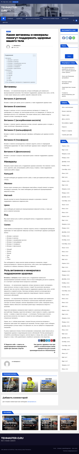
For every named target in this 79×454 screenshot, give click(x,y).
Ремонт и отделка (67, 131)
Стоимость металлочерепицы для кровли (68, 94)
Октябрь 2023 (66, 240)
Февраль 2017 (66, 365)
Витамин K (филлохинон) (14, 68)
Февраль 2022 (66, 318)
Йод (10, 78)
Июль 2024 (65, 208)
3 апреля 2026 (9, 425)
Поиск (64, 46)
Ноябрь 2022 (65, 283)
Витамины (8, 58)
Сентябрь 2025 (66, 169)
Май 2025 (65, 177)
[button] (73, 20)
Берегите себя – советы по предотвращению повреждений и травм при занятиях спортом (15, 346)
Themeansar (28, 449)
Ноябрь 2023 (65, 236)
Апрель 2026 (65, 146)
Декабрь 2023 (66, 232)
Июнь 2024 (65, 212)
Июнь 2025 (65, 173)
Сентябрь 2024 (66, 200)
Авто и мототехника (33, 18)
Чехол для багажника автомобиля (28, 423)
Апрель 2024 (65, 216)
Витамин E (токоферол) (14, 66)
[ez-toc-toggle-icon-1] (33, 55)
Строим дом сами (67, 134)
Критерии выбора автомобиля (47, 423)
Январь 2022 (65, 322)
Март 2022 (65, 314)
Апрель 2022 (65, 310)
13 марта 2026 (28, 425)
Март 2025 (65, 185)
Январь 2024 (65, 228)
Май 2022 (65, 306)
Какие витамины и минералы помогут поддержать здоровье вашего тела (28, 38)
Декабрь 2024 (66, 197)
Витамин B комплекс (13, 61)
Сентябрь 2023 (66, 244)
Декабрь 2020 (66, 326)
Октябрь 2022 (66, 287)
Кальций (10, 72)
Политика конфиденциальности (70, 450)
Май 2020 (65, 334)
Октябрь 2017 (66, 349)
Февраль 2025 (66, 189)
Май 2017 (64, 357)
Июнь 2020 (65, 330)
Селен (10, 80)
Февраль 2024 (66, 224)
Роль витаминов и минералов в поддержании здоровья (20, 82)
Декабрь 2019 (66, 337)
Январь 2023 (65, 275)
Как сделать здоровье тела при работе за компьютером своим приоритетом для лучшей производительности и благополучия (42, 348)
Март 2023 (65, 267)
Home (54, 448)
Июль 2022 (65, 298)
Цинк (10, 77)
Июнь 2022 (65, 302)
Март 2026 (65, 150)
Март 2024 (65, 220)
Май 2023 (65, 259)
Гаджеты (19, 18)
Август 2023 (65, 247)
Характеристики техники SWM (68, 423)
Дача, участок (66, 119)
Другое (5, 22)
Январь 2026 (65, 157)
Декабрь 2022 (66, 279)
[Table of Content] (34, 55)
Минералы (9, 70)
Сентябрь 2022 (66, 290)
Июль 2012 (65, 369)
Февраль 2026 (66, 153)
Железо (10, 73)
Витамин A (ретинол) (13, 60)
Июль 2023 (65, 251)
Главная (10, 18)
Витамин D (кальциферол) (15, 65)
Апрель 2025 (65, 181)
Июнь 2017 (65, 353)
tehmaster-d (17, 45)
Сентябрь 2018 (66, 345)
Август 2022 (65, 294)
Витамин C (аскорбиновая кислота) (17, 63)
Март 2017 (65, 361)
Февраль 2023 (66, 271)
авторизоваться (32, 401)
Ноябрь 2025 (65, 165)
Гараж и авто (65, 115)
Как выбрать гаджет (67, 123)
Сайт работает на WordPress (8, 449)
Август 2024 (65, 204)
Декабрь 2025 (66, 161)
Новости (65, 18)
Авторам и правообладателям (64, 448)
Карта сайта (74, 448)
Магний (10, 75)
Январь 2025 (65, 193)
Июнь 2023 (65, 255)
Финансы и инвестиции (51, 18)
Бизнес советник (66, 111)
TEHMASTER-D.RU (12, 438)
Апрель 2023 (65, 263)
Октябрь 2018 (66, 341)
